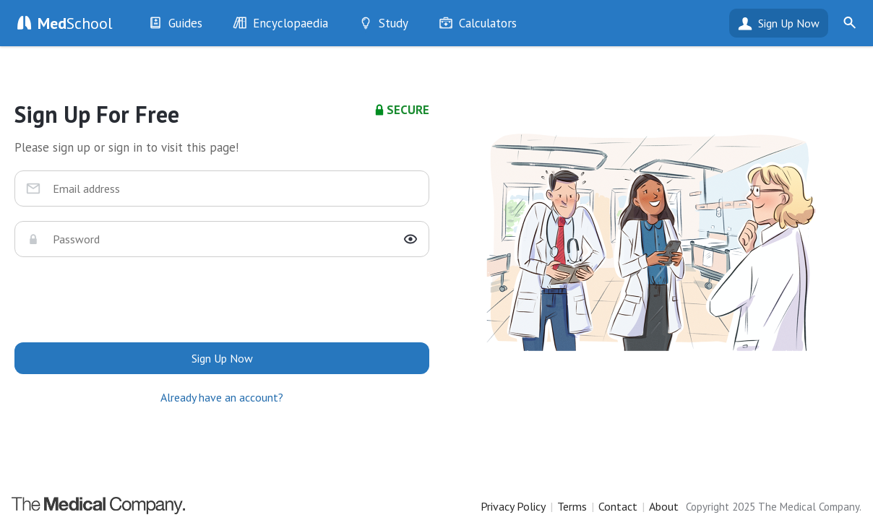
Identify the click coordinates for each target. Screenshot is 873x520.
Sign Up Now (789, 23)
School (75, 23)
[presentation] (222, 300)
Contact (617, 506)
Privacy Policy (513, 506)
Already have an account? (221, 397)
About (664, 506)
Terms (572, 506)
